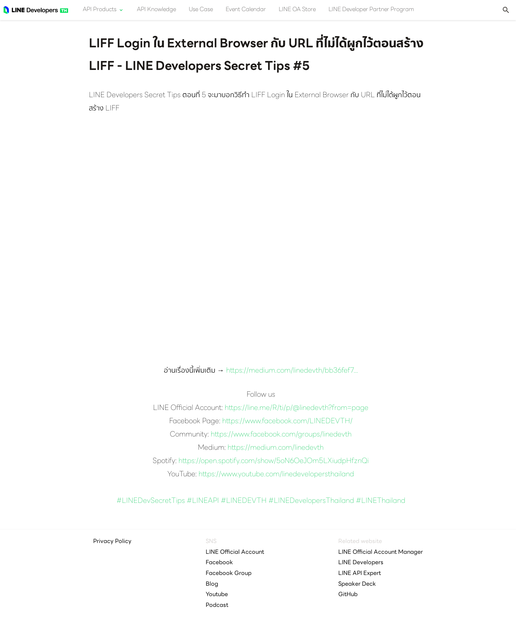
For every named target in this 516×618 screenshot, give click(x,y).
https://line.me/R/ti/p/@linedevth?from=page (296, 408)
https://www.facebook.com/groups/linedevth (281, 434)
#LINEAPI (203, 501)
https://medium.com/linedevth (276, 448)
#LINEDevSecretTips (150, 501)
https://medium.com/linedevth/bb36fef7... (292, 370)
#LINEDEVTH (244, 501)
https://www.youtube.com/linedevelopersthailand (276, 474)
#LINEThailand (380, 501)
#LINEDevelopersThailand (311, 501)
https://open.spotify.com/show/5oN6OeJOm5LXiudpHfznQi (273, 461)
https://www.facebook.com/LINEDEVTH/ (287, 421)
